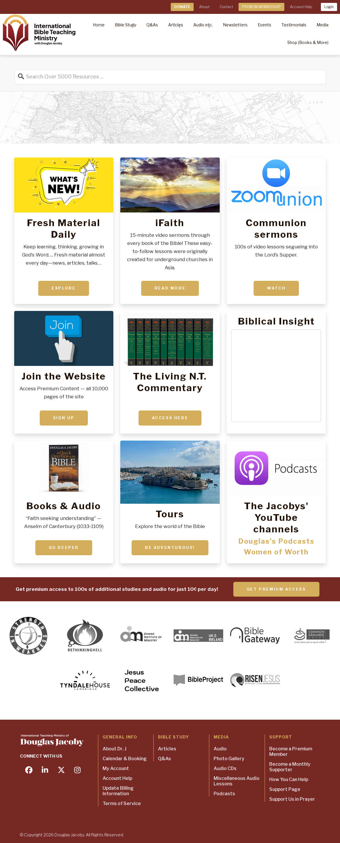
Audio (220, 749)
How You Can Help (288, 779)
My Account (116, 768)
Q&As (164, 758)
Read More (170, 288)
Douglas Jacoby (69, 834)
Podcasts (224, 793)
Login (329, 7)
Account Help (301, 7)
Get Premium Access (276, 589)
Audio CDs (225, 768)
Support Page (284, 789)
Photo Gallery (229, 758)
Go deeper (64, 547)
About (204, 7)
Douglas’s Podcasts (276, 541)
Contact (226, 7)
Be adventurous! (170, 547)
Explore (64, 288)
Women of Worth (276, 552)
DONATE (182, 7)
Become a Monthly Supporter (289, 766)
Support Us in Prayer (292, 799)
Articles (167, 749)
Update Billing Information (118, 790)
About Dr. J (114, 749)
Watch (276, 288)
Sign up (63, 417)
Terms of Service (122, 803)
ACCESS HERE (170, 417)
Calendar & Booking (125, 758)
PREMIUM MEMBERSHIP (261, 7)
